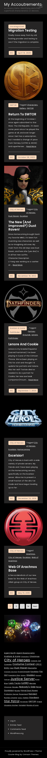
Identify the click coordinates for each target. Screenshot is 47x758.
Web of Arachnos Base (22, 569)
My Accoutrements (23, 4)
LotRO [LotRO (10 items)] (25, 683)
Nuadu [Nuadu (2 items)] (17, 690)
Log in (13, 721)
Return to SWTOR (22, 114)
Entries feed (15, 725)
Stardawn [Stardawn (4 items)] (34, 697)
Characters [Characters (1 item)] (25, 657)
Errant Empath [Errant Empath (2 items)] (24, 671)
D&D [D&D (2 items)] (12, 668)
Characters (32, 105)
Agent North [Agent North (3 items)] (10, 653)
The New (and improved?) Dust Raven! (22, 226)
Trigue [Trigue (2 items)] (39, 701)
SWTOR (13, 105)
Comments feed (18, 729)
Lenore (35, 335)
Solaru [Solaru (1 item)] (20, 698)
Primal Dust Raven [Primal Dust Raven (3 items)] (29, 690)
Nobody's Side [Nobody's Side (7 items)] (27, 686)
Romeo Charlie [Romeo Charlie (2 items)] (10, 698)
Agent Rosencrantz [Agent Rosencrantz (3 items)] (25, 653)
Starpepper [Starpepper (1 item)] (24, 702)
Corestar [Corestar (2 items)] (8, 664)
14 (28, 606)
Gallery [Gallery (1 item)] (23, 675)
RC (11, 53)
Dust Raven (13, 216)
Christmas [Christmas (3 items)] (34, 656)
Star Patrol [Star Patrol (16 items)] (11, 701)
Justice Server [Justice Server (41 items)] (22, 678)
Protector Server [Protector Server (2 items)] (11, 694)
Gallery (22, 108)
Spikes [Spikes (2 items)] (26, 698)
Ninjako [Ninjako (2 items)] (15, 687)
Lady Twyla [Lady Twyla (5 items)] (15, 683)
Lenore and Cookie (23, 344)
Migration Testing (22, 30)
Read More (31, 146)
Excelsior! (16, 455)
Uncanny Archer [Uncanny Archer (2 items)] (11, 705)
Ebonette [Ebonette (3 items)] (32, 668)
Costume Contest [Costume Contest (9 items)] (24, 664)
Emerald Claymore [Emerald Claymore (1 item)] (10, 672)
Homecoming (23, 449)
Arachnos (30, 554)
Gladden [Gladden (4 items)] (30, 675)
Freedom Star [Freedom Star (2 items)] (14, 675)
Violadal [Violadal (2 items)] (22, 705)
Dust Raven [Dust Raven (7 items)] (20, 667)
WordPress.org (16, 733)
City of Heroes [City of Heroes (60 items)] (17, 660)
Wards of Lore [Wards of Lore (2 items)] (32, 705)
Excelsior (24, 216)
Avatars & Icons (17, 328)
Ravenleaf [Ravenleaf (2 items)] (23, 694)
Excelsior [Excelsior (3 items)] (35, 671)
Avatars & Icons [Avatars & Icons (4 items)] (12, 656)
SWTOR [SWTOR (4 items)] (32, 701)
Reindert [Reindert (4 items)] (32, 694)
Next (35, 606)
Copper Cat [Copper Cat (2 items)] (36, 661)
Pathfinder (15, 332)
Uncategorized (17, 26)
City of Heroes (17, 209)
